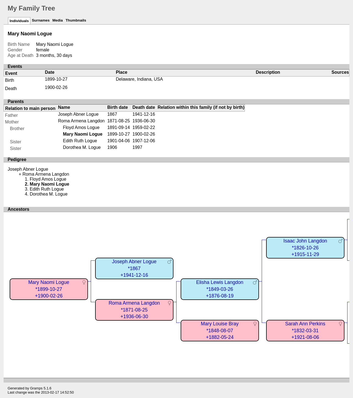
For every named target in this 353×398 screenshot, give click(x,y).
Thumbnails (76, 20)
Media (57, 20)
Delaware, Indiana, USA (139, 79)
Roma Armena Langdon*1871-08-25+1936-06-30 (134, 309)
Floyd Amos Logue (81, 127)
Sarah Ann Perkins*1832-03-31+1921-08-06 (305, 330)
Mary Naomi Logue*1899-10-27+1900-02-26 (48, 289)
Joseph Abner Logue (78, 114)
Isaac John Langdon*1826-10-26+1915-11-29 (305, 247)
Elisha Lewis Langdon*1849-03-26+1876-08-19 (219, 289)
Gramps (36, 388)
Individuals (19, 21)
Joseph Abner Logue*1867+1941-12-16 (134, 268)
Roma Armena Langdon (81, 120)
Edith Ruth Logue (80, 140)
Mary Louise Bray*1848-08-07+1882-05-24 (220, 330)
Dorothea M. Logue (82, 147)
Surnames (40, 20)
